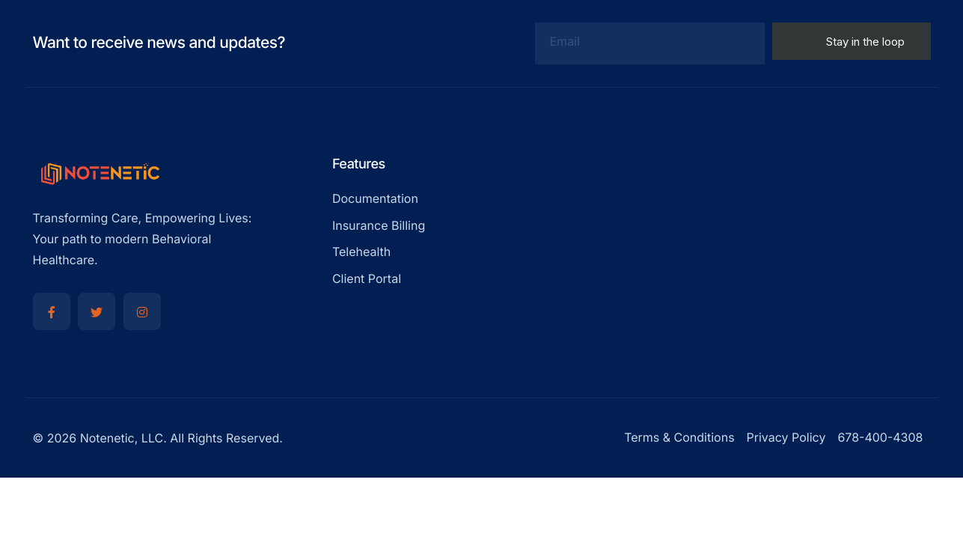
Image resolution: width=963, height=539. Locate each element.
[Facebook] (51, 311)
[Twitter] (96, 311)
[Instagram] (142, 311)
